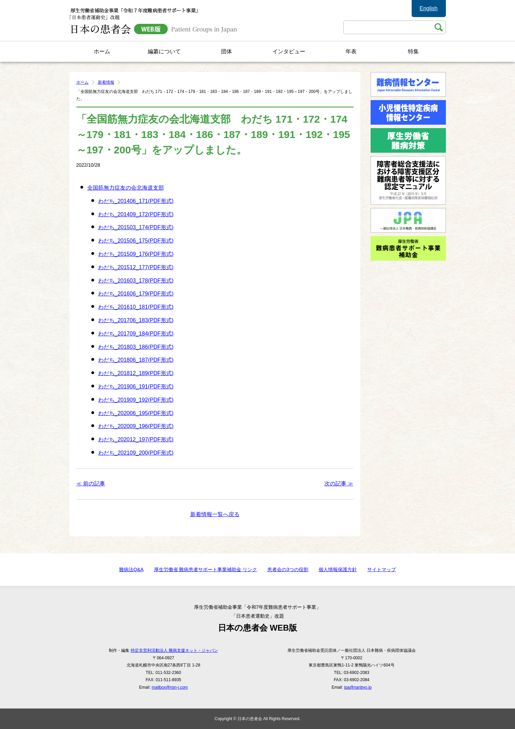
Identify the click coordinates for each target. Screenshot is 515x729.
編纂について (164, 51)
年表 (351, 51)
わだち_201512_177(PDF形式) (136, 267)
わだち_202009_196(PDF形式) (136, 426)
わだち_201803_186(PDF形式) (136, 347)
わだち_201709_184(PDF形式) (136, 333)
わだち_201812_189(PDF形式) (136, 373)
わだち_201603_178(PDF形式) (136, 281)
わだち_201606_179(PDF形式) (136, 294)
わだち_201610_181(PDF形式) (136, 307)
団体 (226, 51)
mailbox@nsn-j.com (170, 687)
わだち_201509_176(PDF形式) (136, 254)
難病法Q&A (131, 569)
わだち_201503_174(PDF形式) (136, 227)
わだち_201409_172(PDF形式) (136, 214)
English (428, 8)
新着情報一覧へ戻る (215, 514)
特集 (413, 51)
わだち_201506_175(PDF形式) (136, 241)
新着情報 (106, 82)
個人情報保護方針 (338, 569)
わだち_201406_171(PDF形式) (136, 201)
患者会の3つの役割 (287, 569)
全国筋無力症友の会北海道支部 (125, 188)
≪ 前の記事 (90, 483)
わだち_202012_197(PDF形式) (136, 439)
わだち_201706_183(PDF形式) (136, 320)
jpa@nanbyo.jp (358, 687)
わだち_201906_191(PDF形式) (136, 386)
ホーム (102, 51)
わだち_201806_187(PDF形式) (136, 360)
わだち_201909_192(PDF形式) (136, 400)
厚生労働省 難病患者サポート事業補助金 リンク (205, 569)
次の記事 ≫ (338, 483)
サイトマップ (381, 569)
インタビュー (288, 51)
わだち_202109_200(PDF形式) (136, 453)
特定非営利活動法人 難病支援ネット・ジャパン (174, 650)
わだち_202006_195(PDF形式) (136, 413)
